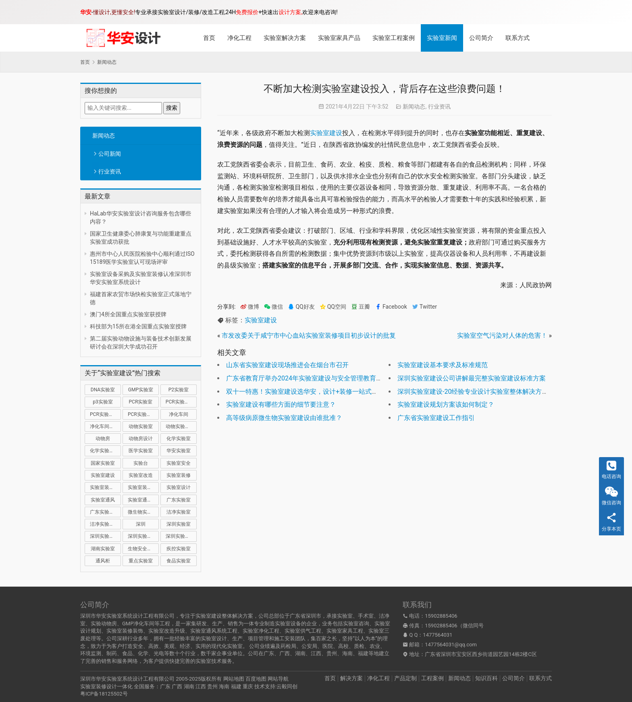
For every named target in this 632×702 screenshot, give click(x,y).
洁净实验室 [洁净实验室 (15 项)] (178, 512)
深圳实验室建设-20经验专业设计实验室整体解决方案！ (476, 391)
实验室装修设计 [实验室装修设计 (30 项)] (143, 487)
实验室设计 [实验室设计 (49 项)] (178, 487)
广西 (177, 686)
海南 (224, 686)
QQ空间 (333, 306)
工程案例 (432, 678)
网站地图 (233, 679)
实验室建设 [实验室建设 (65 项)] (103, 475)
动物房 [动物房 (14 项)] (103, 438)
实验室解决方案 (285, 38)
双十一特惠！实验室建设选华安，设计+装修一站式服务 (305, 391)
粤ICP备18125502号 (104, 694)
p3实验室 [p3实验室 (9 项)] (102, 402)
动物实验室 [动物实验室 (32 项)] (141, 426)
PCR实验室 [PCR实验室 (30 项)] (141, 402)
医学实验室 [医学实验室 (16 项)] (141, 450)
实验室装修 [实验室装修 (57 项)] (178, 475)
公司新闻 (109, 153)
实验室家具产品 (339, 38)
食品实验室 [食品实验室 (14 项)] (178, 561)
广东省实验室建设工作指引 (436, 418)
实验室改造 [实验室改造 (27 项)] (141, 475)
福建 (236, 686)
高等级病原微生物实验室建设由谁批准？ (284, 418)
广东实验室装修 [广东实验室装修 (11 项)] (105, 512)
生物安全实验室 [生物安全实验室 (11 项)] (143, 549)
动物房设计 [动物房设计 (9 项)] (141, 438)
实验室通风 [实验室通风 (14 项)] (103, 500)
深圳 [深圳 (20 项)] (141, 524)
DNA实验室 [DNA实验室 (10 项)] (103, 390)
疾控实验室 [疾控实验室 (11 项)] (178, 549)
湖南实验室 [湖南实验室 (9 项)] (103, 549)
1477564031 (437, 635)
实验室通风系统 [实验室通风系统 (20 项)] (143, 500)
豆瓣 (360, 306)
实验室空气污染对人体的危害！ (502, 335)
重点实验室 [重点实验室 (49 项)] (141, 561)
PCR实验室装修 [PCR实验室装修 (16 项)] (105, 414)
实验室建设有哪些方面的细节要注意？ (281, 404)
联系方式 (517, 38)
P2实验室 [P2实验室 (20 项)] (178, 390)
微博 (249, 306)
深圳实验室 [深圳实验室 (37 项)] (178, 524)
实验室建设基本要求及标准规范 (442, 365)
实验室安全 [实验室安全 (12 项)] (178, 463)
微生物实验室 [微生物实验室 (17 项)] (142, 512)
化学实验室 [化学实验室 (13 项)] (178, 438)
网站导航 (278, 679)
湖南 (189, 686)
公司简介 (481, 38)
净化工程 (239, 38)
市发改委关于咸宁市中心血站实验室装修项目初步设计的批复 (309, 335)
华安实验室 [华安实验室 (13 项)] (178, 450)
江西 (200, 686)
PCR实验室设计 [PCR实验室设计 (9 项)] (143, 414)
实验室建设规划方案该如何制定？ (445, 404)
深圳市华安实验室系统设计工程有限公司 (127, 679)
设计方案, (290, 12)
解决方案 (351, 678)
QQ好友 (301, 306)
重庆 (248, 686)
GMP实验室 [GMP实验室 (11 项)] (140, 390)
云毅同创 (286, 686)
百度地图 (255, 679)
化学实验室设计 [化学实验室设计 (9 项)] (105, 450)
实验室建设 (326, 133)
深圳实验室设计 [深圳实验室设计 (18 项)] (181, 536)
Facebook (391, 306)
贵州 (212, 686)
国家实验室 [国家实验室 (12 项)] (103, 463)
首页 (209, 38)
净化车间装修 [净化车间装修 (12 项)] (104, 426)
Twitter (424, 306)
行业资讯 (109, 171)
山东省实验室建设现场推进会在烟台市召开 (287, 365)
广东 (165, 686)
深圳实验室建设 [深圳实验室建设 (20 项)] (105, 536)
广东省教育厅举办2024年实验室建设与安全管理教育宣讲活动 (314, 378)
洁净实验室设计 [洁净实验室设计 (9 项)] (105, 524)
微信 (273, 306)
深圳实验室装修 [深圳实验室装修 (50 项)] (143, 536)
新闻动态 (103, 135)
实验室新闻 (442, 38)
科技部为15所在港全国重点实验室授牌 (138, 326)
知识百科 (486, 678)
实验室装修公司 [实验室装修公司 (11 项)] (105, 487)
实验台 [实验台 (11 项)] (140, 463)
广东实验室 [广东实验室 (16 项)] (178, 500)
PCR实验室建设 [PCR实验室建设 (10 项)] (181, 402)
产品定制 (405, 678)
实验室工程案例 (393, 38)
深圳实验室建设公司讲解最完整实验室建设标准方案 (471, 378)
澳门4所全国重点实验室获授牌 (128, 314)
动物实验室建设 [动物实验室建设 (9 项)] (181, 426)
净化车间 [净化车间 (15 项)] (178, 414)
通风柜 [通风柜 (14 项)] (103, 561)
